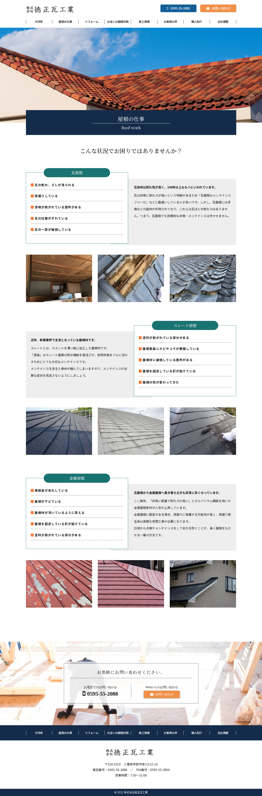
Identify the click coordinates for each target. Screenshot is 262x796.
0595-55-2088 (117, 769)
